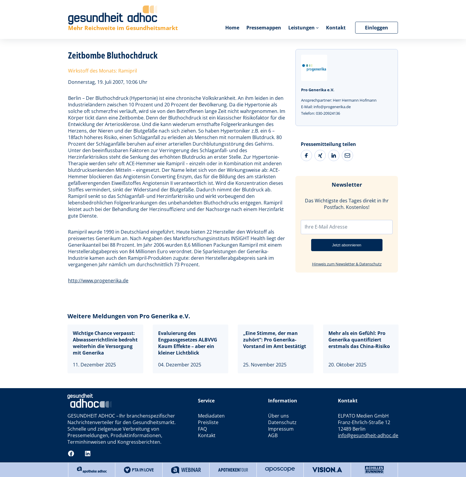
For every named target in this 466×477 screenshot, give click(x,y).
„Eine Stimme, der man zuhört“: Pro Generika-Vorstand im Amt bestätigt (274, 340)
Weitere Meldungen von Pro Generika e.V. (128, 316)
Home (232, 27)
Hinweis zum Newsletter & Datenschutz (347, 264)
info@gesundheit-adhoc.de (368, 435)
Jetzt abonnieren (346, 245)
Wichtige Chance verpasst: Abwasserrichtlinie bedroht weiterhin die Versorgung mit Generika (105, 343)
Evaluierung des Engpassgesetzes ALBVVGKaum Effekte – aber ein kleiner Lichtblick (187, 343)
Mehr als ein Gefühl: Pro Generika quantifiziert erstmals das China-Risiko (359, 340)
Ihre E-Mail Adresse (326, 226)
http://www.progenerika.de (98, 280)
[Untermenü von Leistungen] (317, 27)
